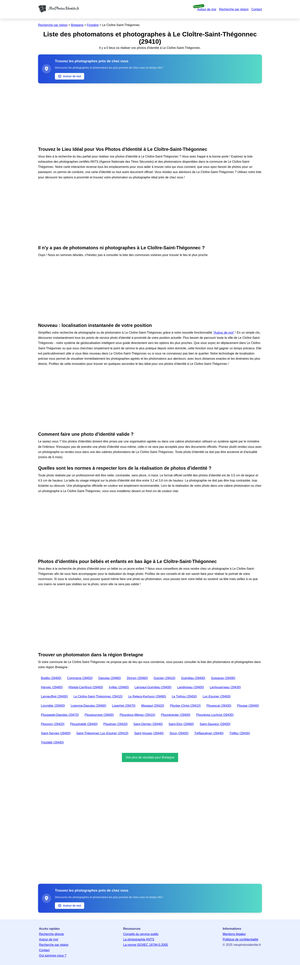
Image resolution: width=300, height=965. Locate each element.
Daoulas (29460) (109, 678)
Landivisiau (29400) (190, 687)
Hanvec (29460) (52, 687)
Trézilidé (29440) (52, 742)
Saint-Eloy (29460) (181, 724)
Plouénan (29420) (115, 724)
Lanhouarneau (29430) (225, 687)
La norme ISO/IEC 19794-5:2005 (145, 944)
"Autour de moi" (223, 332)
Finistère (93, 25)
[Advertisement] (150, 114)
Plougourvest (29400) (99, 714)
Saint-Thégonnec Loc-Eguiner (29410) (102, 733)
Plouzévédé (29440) (84, 724)
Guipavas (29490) (223, 678)
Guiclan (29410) (164, 678)
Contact (256, 9)
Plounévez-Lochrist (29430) (215, 714)
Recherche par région (234, 9)
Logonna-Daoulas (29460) (88, 705)
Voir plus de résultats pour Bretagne (150, 757)
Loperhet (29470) (123, 705)
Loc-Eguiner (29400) (217, 696)
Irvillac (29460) (119, 687)
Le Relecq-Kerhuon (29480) (147, 696)
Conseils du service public (141, 934)
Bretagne (77, 25)
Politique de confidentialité (240, 939)
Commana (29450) (80, 678)
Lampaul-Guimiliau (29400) (153, 687)
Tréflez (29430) (239, 733)
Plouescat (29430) (218, 705)
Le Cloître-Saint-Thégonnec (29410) (97, 696)
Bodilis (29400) (51, 678)
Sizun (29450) (179, 733)
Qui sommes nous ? (52, 955)
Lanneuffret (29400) (54, 696)
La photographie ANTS (138, 939)
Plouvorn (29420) (52, 724)
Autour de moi (206, 9)
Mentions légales (234, 934)
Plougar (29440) (248, 705)
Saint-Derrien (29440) (148, 724)
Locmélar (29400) (53, 705)
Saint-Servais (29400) (56, 733)
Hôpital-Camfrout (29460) (85, 687)
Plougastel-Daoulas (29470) (60, 714)
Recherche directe (51, 934)
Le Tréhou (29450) (184, 696)
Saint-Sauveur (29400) (215, 724)
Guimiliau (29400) (193, 678)
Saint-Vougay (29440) (149, 733)
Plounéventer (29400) (175, 714)
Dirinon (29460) (137, 678)
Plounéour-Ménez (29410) (137, 714)
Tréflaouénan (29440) (208, 733)
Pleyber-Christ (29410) (185, 705)
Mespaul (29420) (152, 705)
